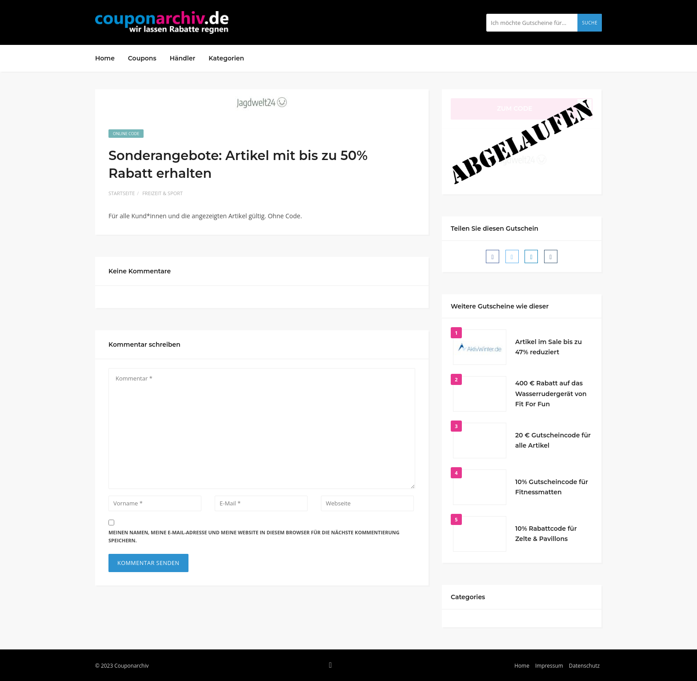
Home (105, 58)
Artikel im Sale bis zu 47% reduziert (548, 347)
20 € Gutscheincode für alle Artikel (553, 440)
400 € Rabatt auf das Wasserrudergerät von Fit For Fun (551, 394)
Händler (183, 58)
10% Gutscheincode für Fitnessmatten (551, 487)
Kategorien (226, 58)
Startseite (121, 193)
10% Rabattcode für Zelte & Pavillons (546, 534)
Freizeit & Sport (162, 193)
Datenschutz (584, 665)
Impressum (549, 665)
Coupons (142, 58)
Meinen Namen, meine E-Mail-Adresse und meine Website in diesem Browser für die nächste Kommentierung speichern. (254, 536)
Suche (589, 23)
